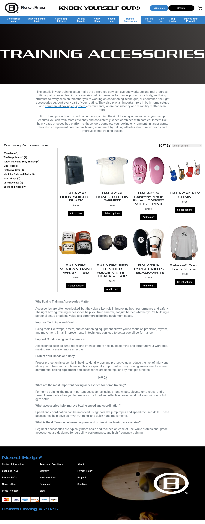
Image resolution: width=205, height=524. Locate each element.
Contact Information (13, 468)
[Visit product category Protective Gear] (31, 170)
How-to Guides (48, 481)
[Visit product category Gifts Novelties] (31, 183)
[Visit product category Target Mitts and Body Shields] (31, 162)
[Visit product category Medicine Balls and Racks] (31, 174)
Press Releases (10, 494)
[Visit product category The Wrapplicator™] (31, 157)
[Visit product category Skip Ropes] (31, 166)
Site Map (82, 488)
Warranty (44, 474)
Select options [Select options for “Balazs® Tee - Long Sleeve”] (184, 286)
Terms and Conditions (51, 468)
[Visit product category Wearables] (31, 153)
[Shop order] (187, 145)
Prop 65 (82, 481)
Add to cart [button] (76, 215)
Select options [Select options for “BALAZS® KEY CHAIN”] (184, 211)
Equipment (45, 488)
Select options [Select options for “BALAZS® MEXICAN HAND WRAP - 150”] (76, 289)
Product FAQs (9, 481)
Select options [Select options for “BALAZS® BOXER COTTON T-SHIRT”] (112, 215)
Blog (42, 494)
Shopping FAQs (10, 474)
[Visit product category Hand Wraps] (31, 178)
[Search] (181, 8)
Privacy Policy (85, 474)
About (81, 468)
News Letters (9, 488)
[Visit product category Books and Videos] (31, 187)
